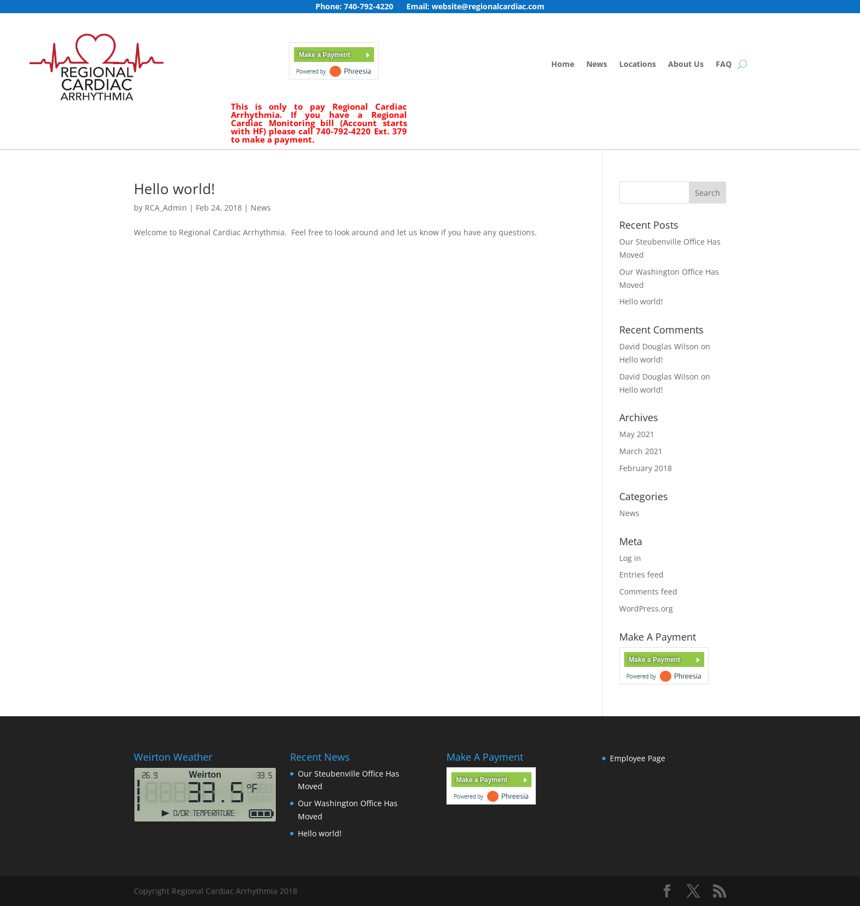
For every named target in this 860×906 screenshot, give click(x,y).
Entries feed (641, 574)
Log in (630, 558)
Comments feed (648, 591)
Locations (637, 64)
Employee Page (637, 758)
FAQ (724, 64)
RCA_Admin (166, 207)
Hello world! (174, 189)
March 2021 (641, 451)
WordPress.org (646, 608)
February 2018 (645, 468)
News (596, 64)
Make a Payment (324, 55)
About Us (686, 64)
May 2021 (636, 434)
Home (562, 64)
